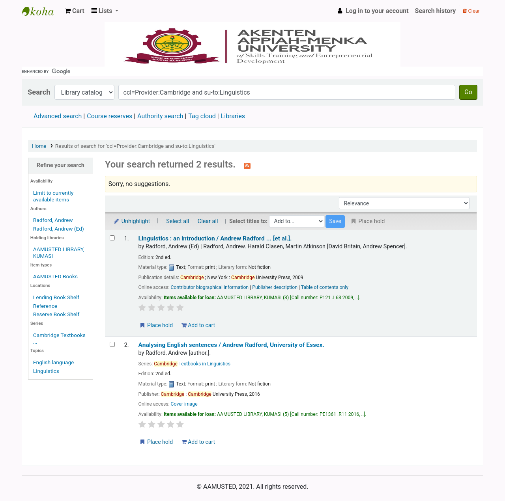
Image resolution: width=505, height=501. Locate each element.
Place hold (156, 325)
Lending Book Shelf (56, 297)
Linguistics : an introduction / (215, 238)
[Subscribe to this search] (247, 165)
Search (39, 92)
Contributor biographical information (210, 287)
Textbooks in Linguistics (192, 364)
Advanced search (58, 116)
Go (468, 92)
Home (39, 146)
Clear (471, 11)
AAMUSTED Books (55, 276)
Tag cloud (202, 116)
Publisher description (274, 287)
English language (53, 362)
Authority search (160, 116)
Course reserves (109, 116)
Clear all (208, 221)
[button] (75, 11)
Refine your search (60, 165)
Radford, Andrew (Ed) (58, 228)
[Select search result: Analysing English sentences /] (112, 344)
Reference (45, 306)
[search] (252, 71)
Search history (435, 11)
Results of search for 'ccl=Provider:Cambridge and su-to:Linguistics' (135, 146)
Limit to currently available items (53, 196)
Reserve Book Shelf (56, 314)
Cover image (184, 404)
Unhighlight (131, 221)
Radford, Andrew (53, 220)
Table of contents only (324, 287)
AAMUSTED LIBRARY (42, 11)
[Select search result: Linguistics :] (112, 237)
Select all (177, 221)
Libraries (233, 116)
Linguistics (46, 371)
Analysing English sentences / (231, 344)
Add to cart (198, 325)
